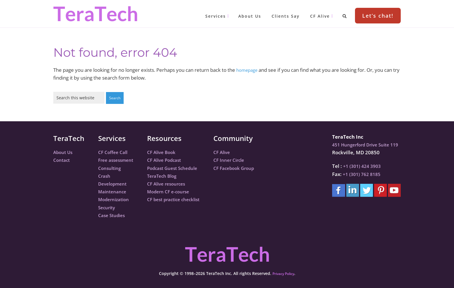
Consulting (111, 167)
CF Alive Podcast (170, 159)
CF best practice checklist (181, 199)
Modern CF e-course (174, 191)
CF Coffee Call (114, 151)
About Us (64, 151)
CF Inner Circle (242, 159)
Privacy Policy (283, 273)
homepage (248, 70)
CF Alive (234, 151)
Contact (62, 159)
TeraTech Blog (168, 175)
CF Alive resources (172, 183)
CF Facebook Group (247, 167)
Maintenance (114, 191)
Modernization (115, 199)
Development (114, 183)
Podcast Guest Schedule (179, 167)
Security (107, 207)
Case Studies (113, 215)
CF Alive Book (167, 151)
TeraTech (95, 13)
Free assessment (118, 159)
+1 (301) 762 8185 (357, 173)
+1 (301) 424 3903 (358, 165)
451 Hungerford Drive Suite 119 (364, 144)
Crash (105, 175)
